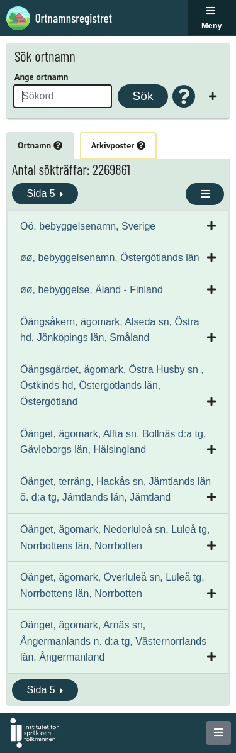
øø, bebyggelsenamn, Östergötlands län (109, 257)
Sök (142, 96)
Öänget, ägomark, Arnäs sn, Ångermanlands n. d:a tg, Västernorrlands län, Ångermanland (113, 641)
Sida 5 (42, 193)
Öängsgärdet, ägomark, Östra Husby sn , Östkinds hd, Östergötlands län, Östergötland (112, 385)
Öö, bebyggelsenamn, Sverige (87, 226)
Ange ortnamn (41, 76)
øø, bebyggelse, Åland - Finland (91, 289)
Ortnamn (40, 145)
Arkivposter (118, 145)
